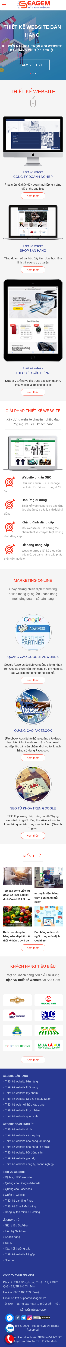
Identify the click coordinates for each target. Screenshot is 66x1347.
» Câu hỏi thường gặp (16, 1248)
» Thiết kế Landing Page (18, 1200)
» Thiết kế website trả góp (19, 1254)
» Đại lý (7, 1242)
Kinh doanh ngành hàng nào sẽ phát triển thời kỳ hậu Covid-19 (17, 936)
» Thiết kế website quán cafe (21, 1116)
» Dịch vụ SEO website (17, 1177)
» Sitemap (9, 1260)
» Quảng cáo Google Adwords (21, 1183)
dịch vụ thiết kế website (24, 980)
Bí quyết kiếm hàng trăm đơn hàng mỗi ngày (46, 897)
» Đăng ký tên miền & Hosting (21, 1212)
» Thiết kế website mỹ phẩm (20, 1092)
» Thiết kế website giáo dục (20, 1158)
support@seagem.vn (33, 1298)
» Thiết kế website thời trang (20, 1087)
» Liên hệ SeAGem (14, 1231)
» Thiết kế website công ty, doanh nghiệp (28, 1164)
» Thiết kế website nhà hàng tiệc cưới (26, 1146)
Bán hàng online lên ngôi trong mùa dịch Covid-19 (47, 936)
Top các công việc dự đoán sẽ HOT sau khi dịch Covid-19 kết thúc (17, 895)
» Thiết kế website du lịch (18, 1129)
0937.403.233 (22, 1292)
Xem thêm (33, 195)
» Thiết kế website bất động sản (23, 1152)
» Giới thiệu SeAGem (16, 1225)
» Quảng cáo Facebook (17, 1189)
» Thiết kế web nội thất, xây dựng (24, 1104)
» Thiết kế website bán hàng (20, 1081)
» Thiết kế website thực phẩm (21, 1110)
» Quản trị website (14, 1194)
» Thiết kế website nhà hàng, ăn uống (26, 1141)
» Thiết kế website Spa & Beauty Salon (27, 1098)
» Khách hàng (11, 1236)
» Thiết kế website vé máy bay (21, 1135)
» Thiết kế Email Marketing (19, 1206)
